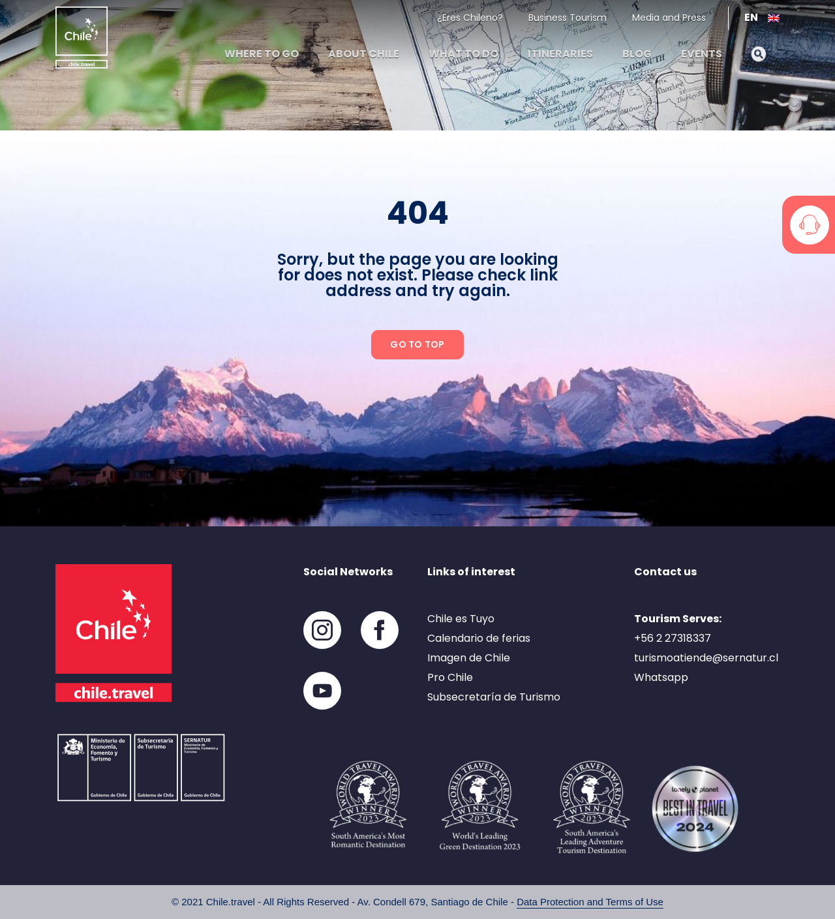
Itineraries (560, 53)
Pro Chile (450, 677)
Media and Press (669, 17)
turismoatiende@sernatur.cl (706, 657)
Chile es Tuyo (460, 618)
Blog (637, 53)
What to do (463, 53)
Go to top (417, 344)
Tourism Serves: (677, 618)
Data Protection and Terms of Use (590, 901)
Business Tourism (567, 17)
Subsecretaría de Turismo (493, 696)
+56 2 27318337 (672, 638)
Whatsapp (661, 677)
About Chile (363, 53)
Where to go (261, 53)
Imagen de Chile (468, 657)
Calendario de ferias (478, 638)
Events (701, 53)
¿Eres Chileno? (470, 17)
